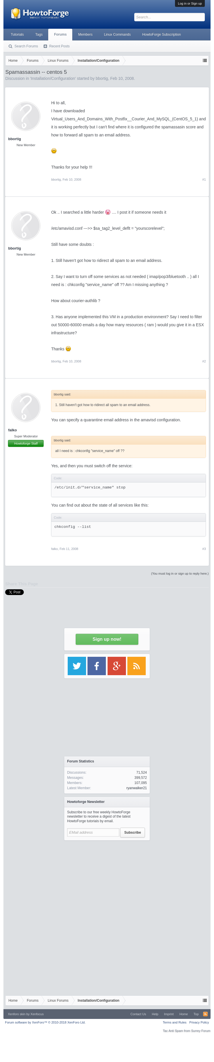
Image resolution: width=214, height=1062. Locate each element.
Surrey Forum (200, 1030)
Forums (60, 34)
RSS (205, 1014)
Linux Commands (117, 34)
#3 (204, 549)
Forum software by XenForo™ (45, 1022)
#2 (204, 361)
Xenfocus (37, 1014)
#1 (204, 179)
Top (196, 1014)
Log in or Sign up (190, 3)
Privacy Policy (199, 1022)
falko (12, 430)
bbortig (14, 139)
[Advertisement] (107, 879)
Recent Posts (59, 46)
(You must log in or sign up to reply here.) (180, 573)
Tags (38, 34)
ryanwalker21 (137, 788)
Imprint (169, 1014)
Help (155, 1014)
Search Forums (26, 46)
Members (85, 34)
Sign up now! (107, 639)
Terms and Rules (175, 1022)
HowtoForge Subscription (161, 34)
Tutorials (17, 34)
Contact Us (138, 1014)
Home (183, 1014)
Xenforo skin (16, 1014)
